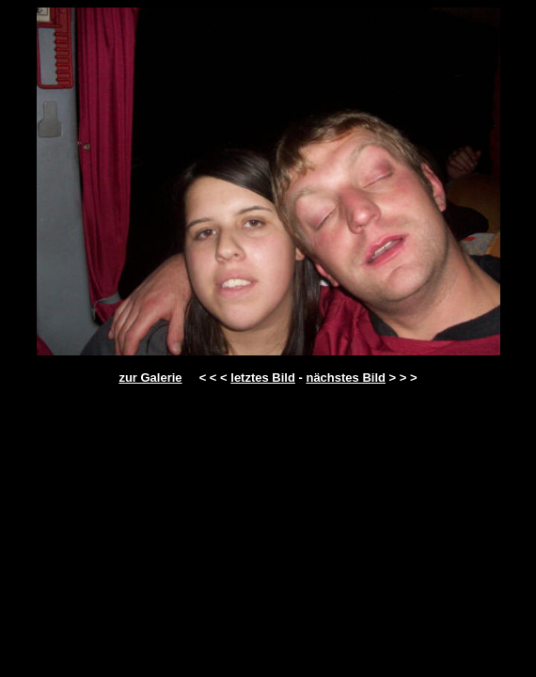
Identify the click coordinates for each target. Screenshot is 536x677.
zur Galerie (149, 377)
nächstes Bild (346, 377)
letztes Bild (262, 377)
